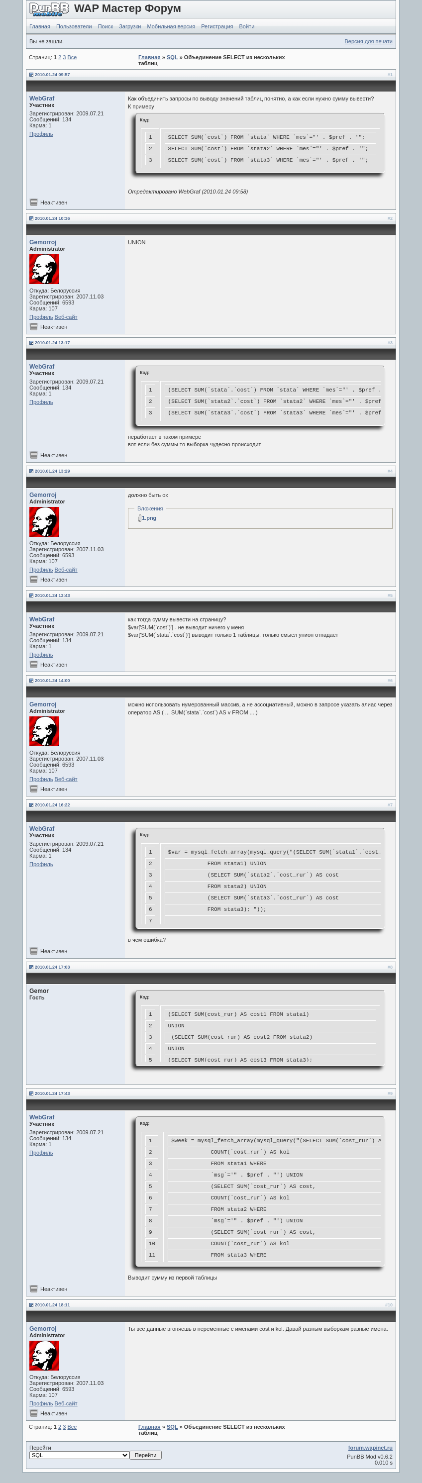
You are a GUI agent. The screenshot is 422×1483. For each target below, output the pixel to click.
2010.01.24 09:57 (52, 74)
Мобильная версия (171, 26)
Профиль (41, 134)
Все (72, 57)
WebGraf (41, 98)
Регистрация (217, 26)
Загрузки (130, 26)
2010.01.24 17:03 (52, 967)
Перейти (95, 1452)
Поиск (105, 26)
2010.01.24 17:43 (52, 1093)
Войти (247, 26)
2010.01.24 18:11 (52, 1304)
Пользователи (74, 26)
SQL (172, 57)
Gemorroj (42, 242)
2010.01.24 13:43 (52, 595)
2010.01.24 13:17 (52, 342)
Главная (39, 26)
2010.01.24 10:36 (52, 218)
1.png (149, 518)
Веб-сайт (66, 317)
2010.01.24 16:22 (52, 804)
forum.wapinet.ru (370, 1448)
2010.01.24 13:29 (52, 471)
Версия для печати (368, 41)
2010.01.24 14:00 (52, 680)
